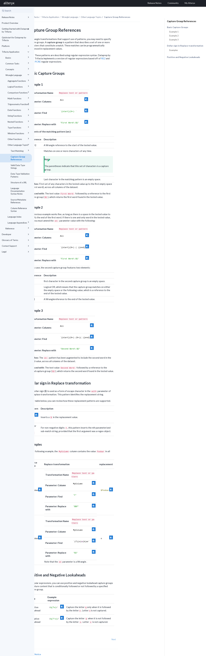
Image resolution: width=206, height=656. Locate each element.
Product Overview (10, 23)
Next (148, 632)
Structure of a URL (19, 182)
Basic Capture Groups (177, 27)
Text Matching (20, 150)
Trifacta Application (16, 52)
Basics (17, 57)
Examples (173, 50)
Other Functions (19, 138)
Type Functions (19, 127)
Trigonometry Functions (19, 103)
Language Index (14, 217)
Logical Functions (19, 86)
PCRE (72, 55)
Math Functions (19, 98)
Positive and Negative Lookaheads (183, 57)
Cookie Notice (68, 647)
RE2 (137, 51)
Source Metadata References (18, 201)
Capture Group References (18, 158)
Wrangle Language (17, 74)
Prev (42, 632)
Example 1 (174, 31)
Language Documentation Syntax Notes (18, 191)
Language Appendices (19, 222)
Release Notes (16, 17)
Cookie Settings (45, 650)
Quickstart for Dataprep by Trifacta (14, 38)
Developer (16, 234)
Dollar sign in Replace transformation (185, 46)
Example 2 (174, 35)
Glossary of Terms (16, 240)
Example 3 (174, 39)
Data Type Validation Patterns (20, 175)
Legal (16, 251)
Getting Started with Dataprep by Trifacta (16, 30)
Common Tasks (17, 63)
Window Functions (19, 133)
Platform (16, 46)
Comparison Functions (19, 92)
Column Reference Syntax (19, 209)
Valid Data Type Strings (18, 166)
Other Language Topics (19, 144)
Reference (17, 228)
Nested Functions (19, 121)
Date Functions (19, 109)
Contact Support (16, 246)
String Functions (19, 115)
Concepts (17, 69)
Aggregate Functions (19, 80)
